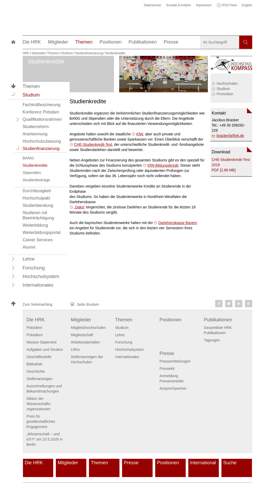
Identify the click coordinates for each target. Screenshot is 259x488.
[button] (13, 94)
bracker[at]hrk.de (230, 136)
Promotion (225, 94)
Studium (223, 89)
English (247, 5)
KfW (139, 134)
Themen (31, 86)
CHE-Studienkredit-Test (93, 144)
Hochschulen (227, 83)
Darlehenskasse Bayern (177, 223)
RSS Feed (229, 5)
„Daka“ (79, 207)
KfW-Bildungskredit (162, 165)
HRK (26, 53)
